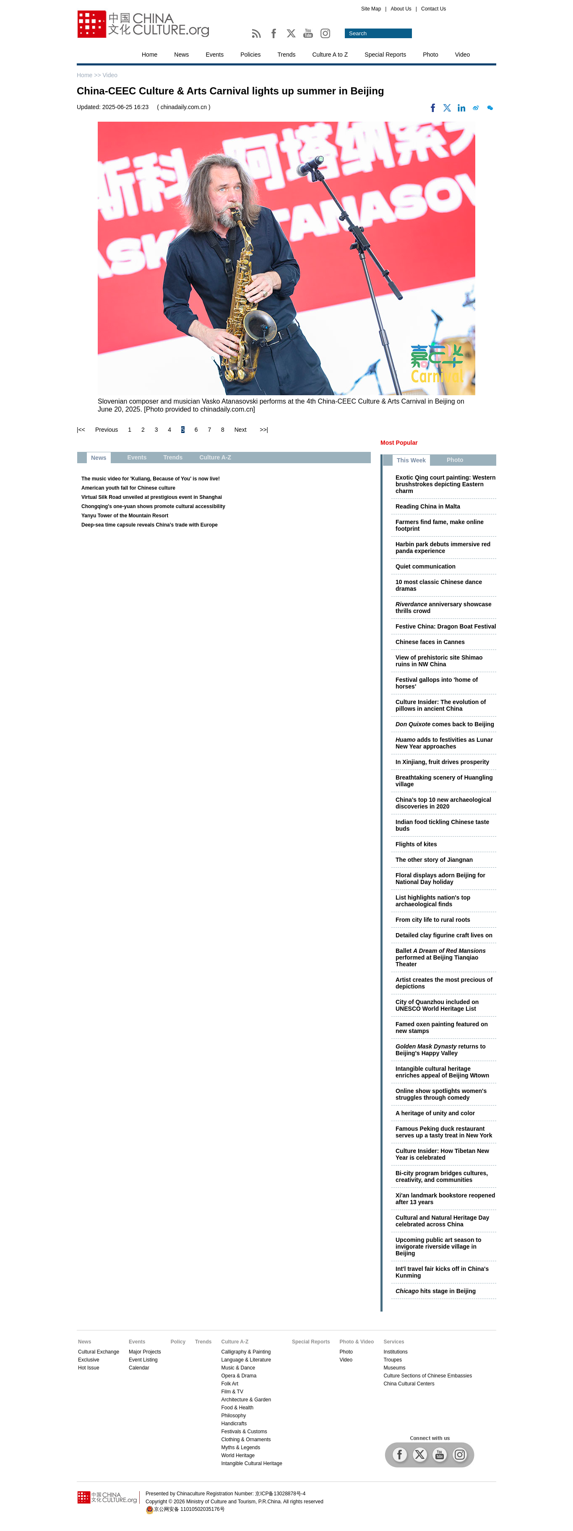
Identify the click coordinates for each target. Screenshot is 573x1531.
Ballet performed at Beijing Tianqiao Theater (441, 957)
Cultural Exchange (98, 1352)
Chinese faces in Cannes (430, 642)
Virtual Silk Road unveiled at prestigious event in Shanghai (151, 497)
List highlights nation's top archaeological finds (433, 901)
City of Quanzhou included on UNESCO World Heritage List (437, 1005)
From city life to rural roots (433, 919)
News (181, 54)
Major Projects (145, 1352)
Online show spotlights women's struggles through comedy (441, 1094)
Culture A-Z (234, 1342)
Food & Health (237, 1408)
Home (149, 54)
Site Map (371, 9)
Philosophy (233, 1416)
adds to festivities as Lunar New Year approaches (444, 743)
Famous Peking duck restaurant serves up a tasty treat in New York (444, 1132)
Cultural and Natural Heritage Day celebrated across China (442, 1221)
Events (215, 54)
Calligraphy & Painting (246, 1352)
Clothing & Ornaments (246, 1439)
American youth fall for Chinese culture (128, 488)
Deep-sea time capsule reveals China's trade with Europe (149, 525)
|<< (81, 429)
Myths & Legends (240, 1447)
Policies (250, 54)
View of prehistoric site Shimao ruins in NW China (439, 661)
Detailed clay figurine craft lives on (444, 935)
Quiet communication (426, 566)
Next (240, 429)
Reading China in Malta (428, 506)
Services (393, 1342)
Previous (106, 429)
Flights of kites (416, 844)
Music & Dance (238, 1368)
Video (462, 54)
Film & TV (232, 1392)
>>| (264, 429)
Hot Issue (88, 1368)
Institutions (395, 1352)
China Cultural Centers (408, 1384)
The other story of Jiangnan (434, 859)
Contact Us (433, 9)
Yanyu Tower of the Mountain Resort (124, 516)
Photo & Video (357, 1342)
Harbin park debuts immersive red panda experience (443, 547)
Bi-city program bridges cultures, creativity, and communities (442, 1176)
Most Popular (399, 442)
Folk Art (229, 1384)
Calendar (139, 1368)
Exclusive (88, 1360)
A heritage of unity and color (435, 1113)
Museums (394, 1368)
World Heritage (238, 1455)
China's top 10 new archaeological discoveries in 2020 (443, 803)
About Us (401, 9)
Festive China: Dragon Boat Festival (446, 626)
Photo (430, 54)
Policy (178, 1342)
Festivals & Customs (244, 1431)
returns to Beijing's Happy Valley (441, 1049)
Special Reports (385, 54)
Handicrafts (234, 1424)
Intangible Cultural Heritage (251, 1463)
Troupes (392, 1360)
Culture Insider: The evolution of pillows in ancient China (441, 705)
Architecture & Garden (246, 1400)
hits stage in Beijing (436, 1291)
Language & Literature (246, 1360)
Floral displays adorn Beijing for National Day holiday (440, 878)
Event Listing (143, 1360)
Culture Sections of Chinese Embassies (427, 1376)
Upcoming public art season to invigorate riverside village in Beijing (439, 1246)
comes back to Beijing (445, 724)
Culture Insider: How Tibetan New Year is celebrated (442, 1154)
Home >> (89, 75)
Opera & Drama (238, 1376)
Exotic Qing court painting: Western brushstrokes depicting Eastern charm (446, 484)
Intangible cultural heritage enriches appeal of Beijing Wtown (442, 1072)
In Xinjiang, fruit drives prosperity (442, 762)
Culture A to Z (330, 54)
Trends (286, 54)
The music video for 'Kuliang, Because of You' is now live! (150, 479)
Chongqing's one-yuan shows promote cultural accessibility (153, 506)
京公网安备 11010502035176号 (189, 1509)
